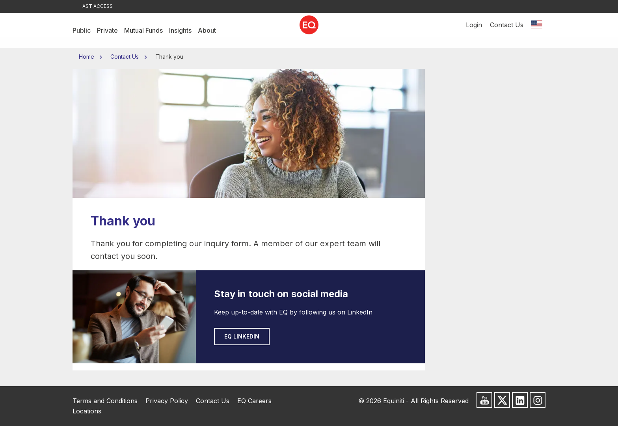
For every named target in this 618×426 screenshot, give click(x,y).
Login (474, 30)
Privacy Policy (166, 401)
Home (87, 56)
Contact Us (506, 30)
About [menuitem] (207, 30)
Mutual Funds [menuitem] (143, 30)
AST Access (97, 6)
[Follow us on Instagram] (537, 400)
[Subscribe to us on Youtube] (484, 400)
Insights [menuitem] (180, 30)
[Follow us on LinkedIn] (520, 400)
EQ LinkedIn (241, 336)
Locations (87, 411)
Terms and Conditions (105, 401)
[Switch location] (536, 30)
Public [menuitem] (82, 30)
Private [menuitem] (107, 30)
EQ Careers (254, 401)
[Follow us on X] (502, 400)
